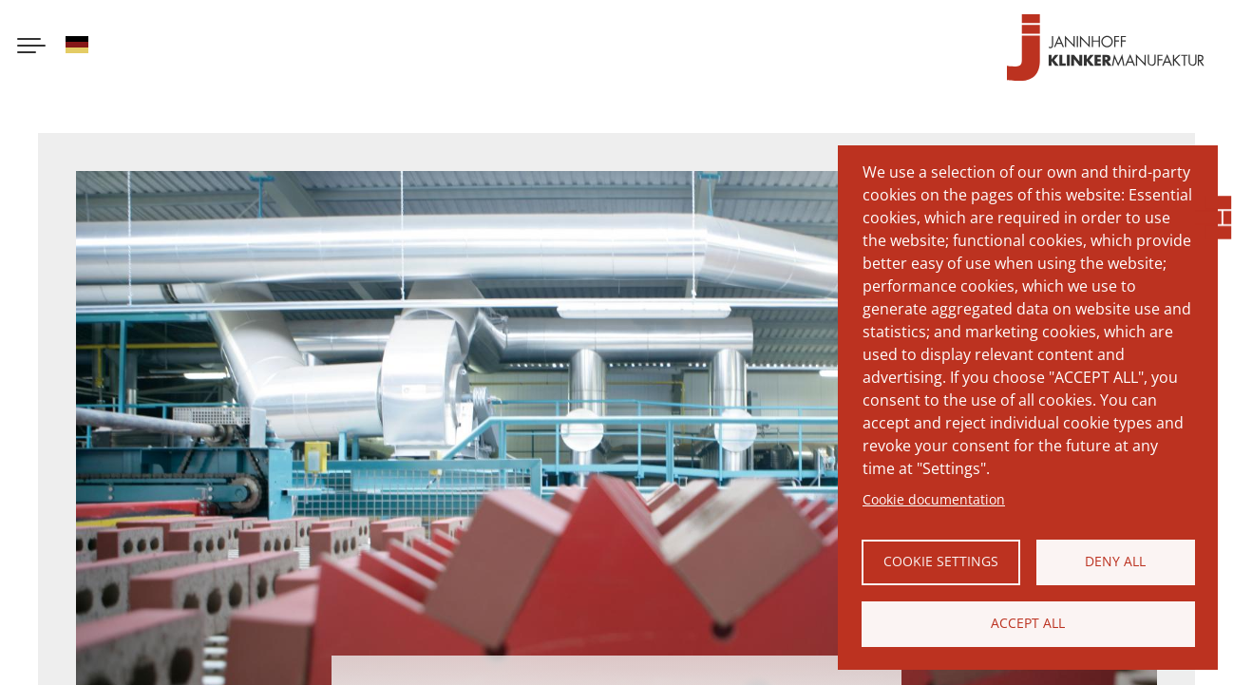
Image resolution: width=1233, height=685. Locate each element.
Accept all (1028, 623)
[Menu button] (31, 47)
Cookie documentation (934, 499)
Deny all (1115, 561)
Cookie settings (940, 561)
